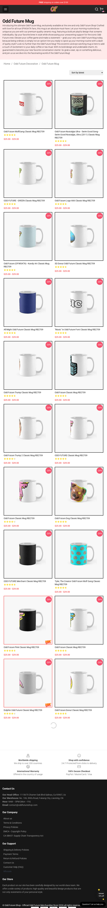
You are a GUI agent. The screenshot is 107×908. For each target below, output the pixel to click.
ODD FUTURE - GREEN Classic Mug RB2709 (24, 200)
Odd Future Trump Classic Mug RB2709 (22, 392)
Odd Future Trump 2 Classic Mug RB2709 (23, 455)
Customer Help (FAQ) (13, 867)
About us (7, 818)
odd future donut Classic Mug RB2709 (73, 710)
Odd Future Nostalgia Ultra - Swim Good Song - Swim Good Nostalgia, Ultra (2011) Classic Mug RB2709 (77, 134)
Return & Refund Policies (15, 858)
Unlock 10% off (101, 895)
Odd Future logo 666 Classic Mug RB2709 (75, 200)
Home (7, 63)
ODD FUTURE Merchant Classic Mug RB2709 (25, 581)
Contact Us (8, 862)
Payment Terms (10, 854)
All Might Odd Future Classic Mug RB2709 (23, 329)
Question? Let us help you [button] (92, 904)
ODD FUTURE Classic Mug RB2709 (71, 455)
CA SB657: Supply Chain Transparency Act (23, 835)
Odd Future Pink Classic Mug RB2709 (21, 647)
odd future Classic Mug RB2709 (70, 392)
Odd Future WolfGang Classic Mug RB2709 (24, 131)
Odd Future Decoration (26, 63)
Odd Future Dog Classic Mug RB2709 (72, 518)
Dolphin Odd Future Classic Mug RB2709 (23, 710)
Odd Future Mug (50, 63)
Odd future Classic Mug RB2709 (19, 518)
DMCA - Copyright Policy (14, 831)
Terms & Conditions (12, 823)
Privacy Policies (10, 827)
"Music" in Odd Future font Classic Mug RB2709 (77, 329)
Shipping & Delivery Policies (16, 850)
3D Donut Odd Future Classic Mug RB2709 (75, 263)
